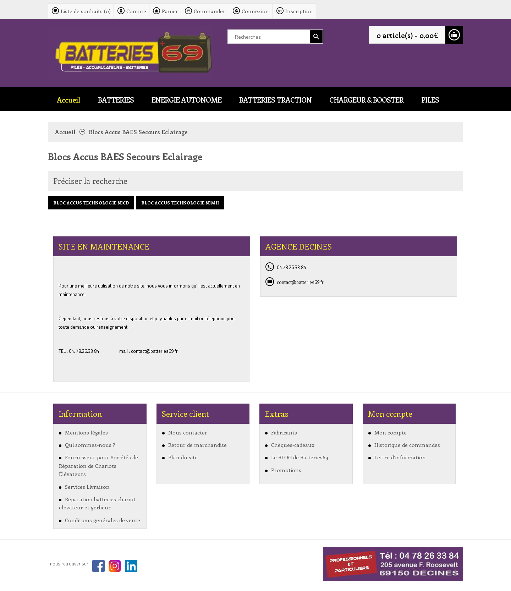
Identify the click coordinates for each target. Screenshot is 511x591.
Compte (136, 11)
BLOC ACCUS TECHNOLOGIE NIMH (180, 203)
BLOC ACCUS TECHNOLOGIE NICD (91, 203)
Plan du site (183, 457)
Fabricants (284, 432)
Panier (170, 11)
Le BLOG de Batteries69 (299, 457)
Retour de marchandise (197, 444)
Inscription (299, 11)
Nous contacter (187, 432)
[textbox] (275, 36)
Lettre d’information (400, 457)
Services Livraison (87, 486)
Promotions (286, 470)
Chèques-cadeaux (292, 444)
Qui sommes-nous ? (90, 444)
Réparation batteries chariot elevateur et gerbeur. (97, 503)
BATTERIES (116, 99)
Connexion (255, 11)
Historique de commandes (407, 444)
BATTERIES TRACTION (275, 99)
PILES (430, 99)
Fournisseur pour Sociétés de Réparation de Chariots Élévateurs (98, 465)
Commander (209, 11)
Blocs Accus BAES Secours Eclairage (138, 132)
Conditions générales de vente (102, 520)
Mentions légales (86, 432)
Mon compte (390, 432)
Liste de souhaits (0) (86, 11)
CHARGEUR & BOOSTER (366, 99)
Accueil (68, 99)
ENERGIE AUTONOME (186, 99)
